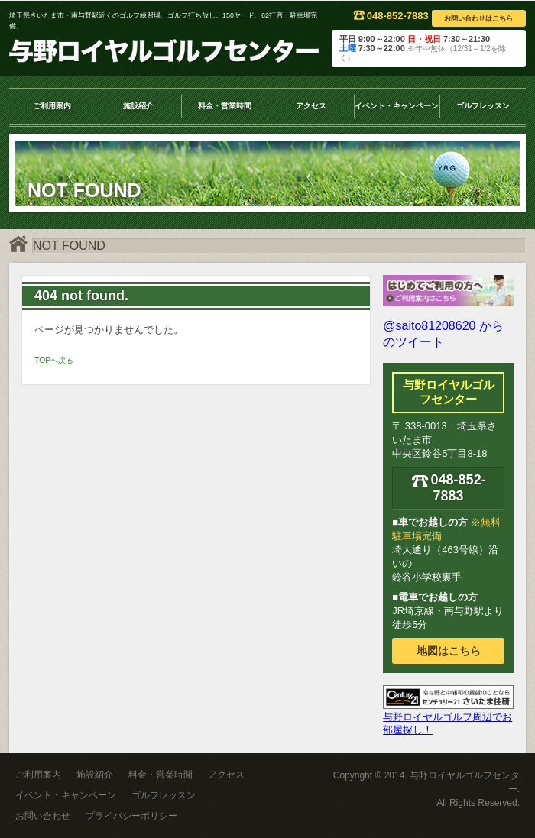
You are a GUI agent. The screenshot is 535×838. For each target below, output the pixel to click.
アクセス (311, 106)
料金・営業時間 (224, 106)
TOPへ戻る (53, 360)
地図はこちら (449, 651)
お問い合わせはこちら (478, 18)
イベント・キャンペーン (397, 106)
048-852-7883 (391, 15)
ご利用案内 (52, 106)
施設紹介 (138, 106)
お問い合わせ (42, 815)
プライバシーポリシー (131, 815)
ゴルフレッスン (483, 106)
